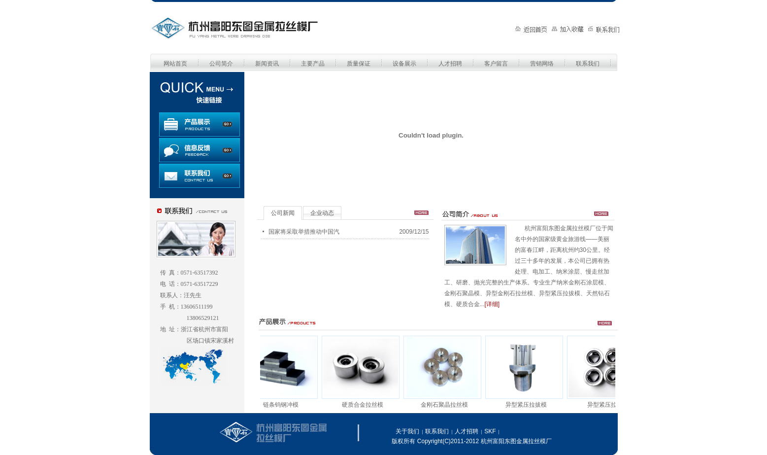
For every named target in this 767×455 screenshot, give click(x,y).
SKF (490, 431)
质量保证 (358, 63)
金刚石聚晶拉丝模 (446, 404)
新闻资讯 (267, 63)
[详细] (492, 304)
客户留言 (496, 63)
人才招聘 (450, 63)
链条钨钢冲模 (282, 404)
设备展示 (404, 63)
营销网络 (542, 63)
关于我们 (407, 431)
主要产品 (313, 63)
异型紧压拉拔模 (528, 404)
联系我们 (588, 63)
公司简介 (221, 63)
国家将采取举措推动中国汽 (303, 231)
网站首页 (175, 63)
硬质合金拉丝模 (364, 404)
